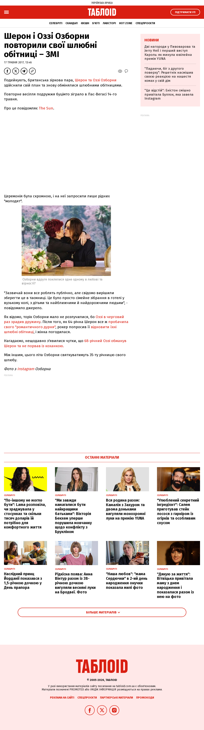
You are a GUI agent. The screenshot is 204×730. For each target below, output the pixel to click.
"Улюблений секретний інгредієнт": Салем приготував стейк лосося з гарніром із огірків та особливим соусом (178, 511)
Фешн (85, 23)
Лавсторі (109, 23)
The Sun (46, 108)
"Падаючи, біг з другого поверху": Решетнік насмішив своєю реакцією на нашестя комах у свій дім (168, 75)
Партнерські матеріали (116, 697)
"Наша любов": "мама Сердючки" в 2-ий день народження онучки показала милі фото (126, 581)
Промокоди (145, 697)
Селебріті (55, 23)
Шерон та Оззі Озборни (95, 80)
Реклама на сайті (62, 697)
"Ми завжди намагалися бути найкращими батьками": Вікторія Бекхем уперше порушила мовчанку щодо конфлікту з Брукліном (73, 516)
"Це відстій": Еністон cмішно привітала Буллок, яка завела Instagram (168, 94)
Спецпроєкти (145, 23)
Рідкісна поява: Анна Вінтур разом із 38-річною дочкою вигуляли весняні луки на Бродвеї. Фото (75, 583)
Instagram (25, 369)
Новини (151, 40)
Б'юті (96, 23)
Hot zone (125, 23)
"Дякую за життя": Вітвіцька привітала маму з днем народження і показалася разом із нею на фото (175, 585)
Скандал (71, 23)
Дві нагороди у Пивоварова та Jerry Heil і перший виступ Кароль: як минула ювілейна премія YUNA (169, 53)
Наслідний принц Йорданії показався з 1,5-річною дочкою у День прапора (23, 581)
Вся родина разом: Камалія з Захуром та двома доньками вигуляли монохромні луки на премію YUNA (125, 509)
